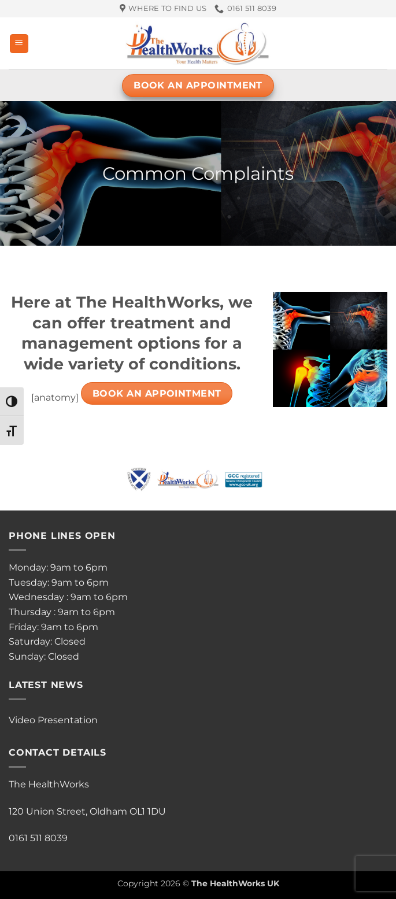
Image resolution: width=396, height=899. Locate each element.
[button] (19, 43)
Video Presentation (53, 720)
